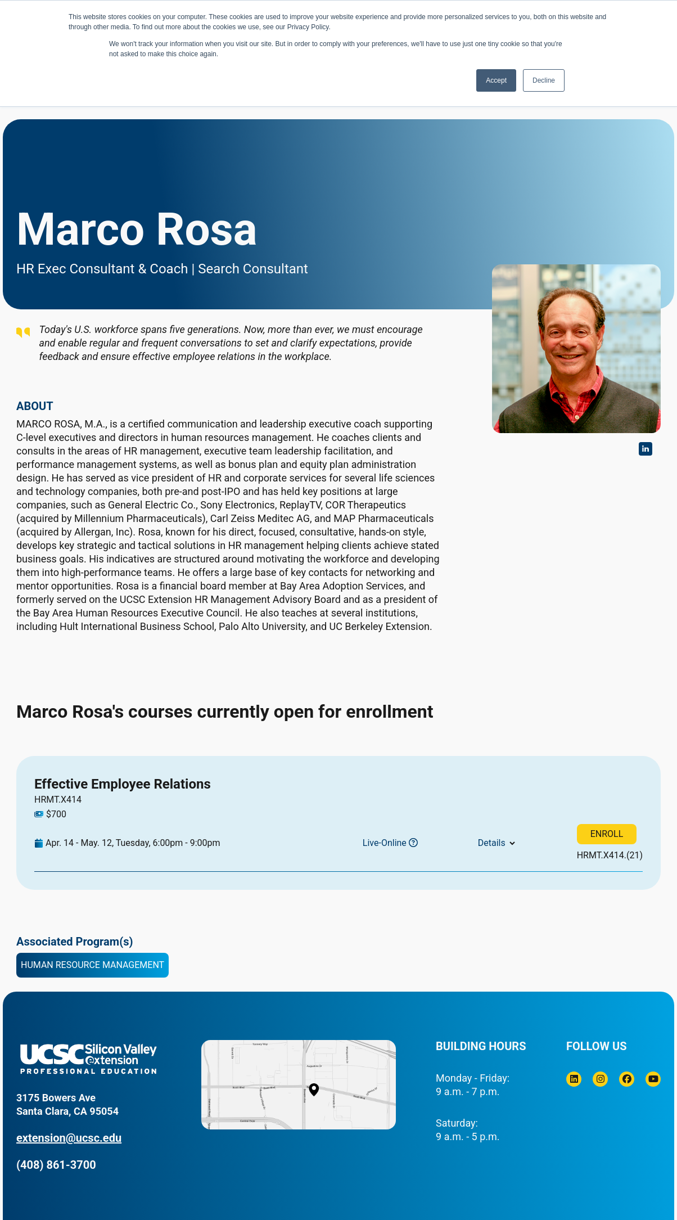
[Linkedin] (573, 1079)
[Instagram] (600, 1079)
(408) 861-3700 (56, 1165)
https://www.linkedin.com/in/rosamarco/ (645, 449)
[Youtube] (653, 1079)
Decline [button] (543, 80)
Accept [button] (496, 80)
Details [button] (492, 843)
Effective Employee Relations (122, 784)
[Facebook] (626, 1079)
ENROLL (607, 834)
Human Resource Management (92, 965)
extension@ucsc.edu (68, 1138)
